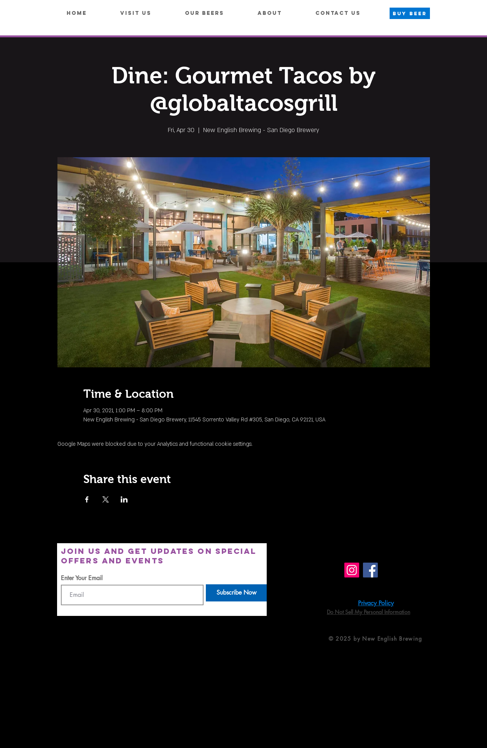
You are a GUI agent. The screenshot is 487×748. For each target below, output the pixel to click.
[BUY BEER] (410, 13)
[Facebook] (370, 570)
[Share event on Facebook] (87, 499)
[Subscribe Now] (236, 592)
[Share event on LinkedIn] (124, 499)
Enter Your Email (82, 578)
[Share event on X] (105, 499)
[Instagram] (351, 570)
